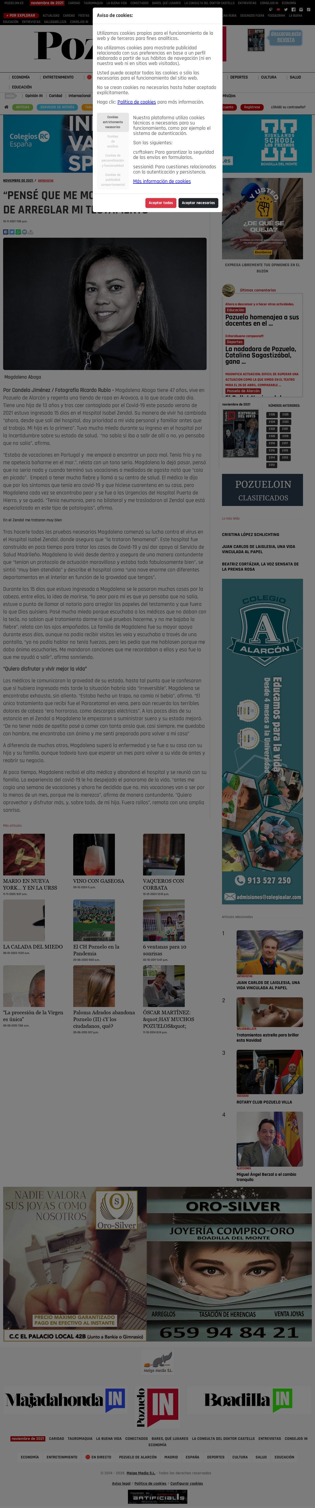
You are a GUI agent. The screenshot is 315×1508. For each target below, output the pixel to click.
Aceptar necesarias (198, 203)
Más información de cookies (162, 181)
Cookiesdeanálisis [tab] (112, 141)
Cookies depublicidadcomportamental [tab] (113, 180)
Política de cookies (137, 102)
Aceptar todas (161, 203)
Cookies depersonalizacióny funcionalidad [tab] (113, 160)
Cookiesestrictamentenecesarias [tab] (113, 122)
